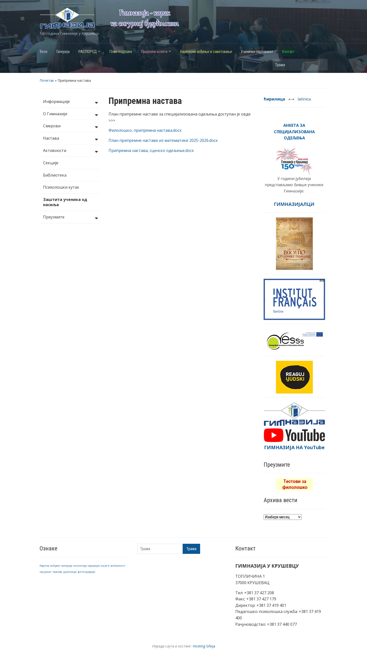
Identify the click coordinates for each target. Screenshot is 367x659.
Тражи (321, 65)
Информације (70, 102)
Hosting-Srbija (204, 646)
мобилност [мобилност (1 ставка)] (118, 565)
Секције (50, 162)
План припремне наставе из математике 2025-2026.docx (163, 140)
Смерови (70, 126)
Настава (70, 138)
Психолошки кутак (61, 187)
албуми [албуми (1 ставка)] (55, 565)
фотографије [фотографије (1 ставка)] (86, 572)
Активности (70, 151)
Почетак (47, 80)
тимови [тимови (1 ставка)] (57, 572)
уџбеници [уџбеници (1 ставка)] (70, 572)
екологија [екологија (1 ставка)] (80, 565)
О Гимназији (70, 114)
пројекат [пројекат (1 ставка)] (45, 572)
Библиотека (54, 175)
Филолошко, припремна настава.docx (145, 130)
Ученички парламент (257, 51)
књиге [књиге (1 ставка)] (105, 565)
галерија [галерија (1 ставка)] (66, 565)
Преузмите (70, 217)
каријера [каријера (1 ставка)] (94, 565)
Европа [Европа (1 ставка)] (44, 565)
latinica (304, 99)
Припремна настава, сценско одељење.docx (151, 150)
